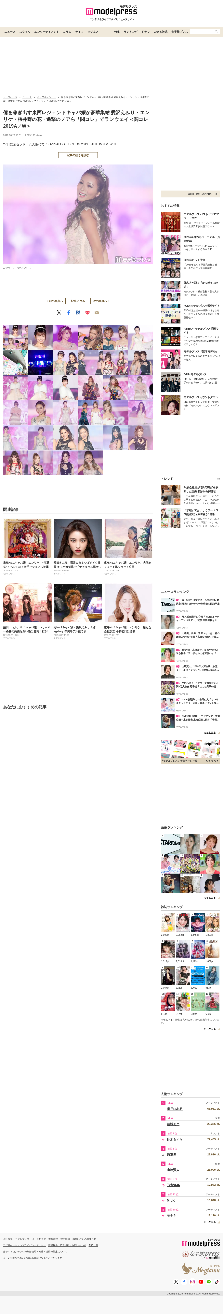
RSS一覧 (93, 1245)
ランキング (131, 31)
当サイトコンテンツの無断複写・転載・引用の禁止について (35, 1251)
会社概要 (8, 1239)
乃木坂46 (173, 1185)
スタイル (24, 31)
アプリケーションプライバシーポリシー (24, 1245)
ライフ (79, 31)
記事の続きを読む (78, 155)
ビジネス (92, 31)
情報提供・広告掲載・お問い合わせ (67, 1245)
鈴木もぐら (175, 1139)
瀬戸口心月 (175, 1109)
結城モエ (173, 1124)
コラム (67, 31)
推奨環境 (53, 1239)
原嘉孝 (171, 1154)
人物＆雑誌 (160, 31)
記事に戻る (78, 301)
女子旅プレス (179, 31)
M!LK (171, 1200)
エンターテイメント (46, 31)
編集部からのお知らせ (84, 1239)
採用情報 (65, 1239)
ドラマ (145, 31)
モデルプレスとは (24, 1239)
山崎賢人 (173, 1170)
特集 (117, 31)
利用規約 (41, 1239)
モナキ (171, 1215)
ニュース (9, 31)
